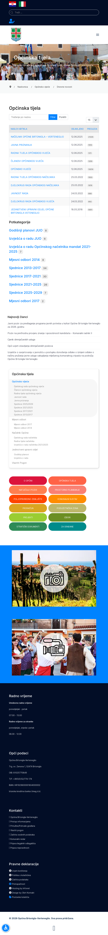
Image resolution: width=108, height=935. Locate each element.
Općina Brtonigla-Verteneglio (23, 817)
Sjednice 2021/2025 (23, 407)
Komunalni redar (17, 839)
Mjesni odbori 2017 (24, 301)
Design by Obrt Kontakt (21, 892)
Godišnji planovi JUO (25, 230)
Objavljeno (77, 129)
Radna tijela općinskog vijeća (30, 153)
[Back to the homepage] (16, 35)
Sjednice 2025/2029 (23, 404)
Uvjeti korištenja (18, 871)
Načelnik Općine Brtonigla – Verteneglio (37, 136)
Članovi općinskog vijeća (27, 161)
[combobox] (54, 12)
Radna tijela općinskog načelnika (33, 177)
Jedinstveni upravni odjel (25, 449)
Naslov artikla (19, 129)
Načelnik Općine (20, 432)
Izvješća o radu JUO (25, 238)
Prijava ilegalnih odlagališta (22, 843)
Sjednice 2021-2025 (25, 284)
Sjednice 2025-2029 (25, 293)
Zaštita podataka (18, 879)
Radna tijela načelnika (24, 441)
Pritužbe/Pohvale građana (22, 826)
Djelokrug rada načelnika (25, 437)
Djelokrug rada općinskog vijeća (32, 201)
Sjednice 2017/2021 (23, 411)
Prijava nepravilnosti (19, 848)
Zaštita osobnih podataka (22, 834)
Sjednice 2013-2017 (25, 268)
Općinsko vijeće (21, 169)
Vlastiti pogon (16, 830)
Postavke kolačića (19, 897)
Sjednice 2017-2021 (25, 276)
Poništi (62, 117)
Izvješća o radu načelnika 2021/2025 (31, 444)
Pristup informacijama (19, 821)
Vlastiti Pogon (19, 462)
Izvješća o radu (21, 458)
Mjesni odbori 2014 (24, 260)
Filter (53, 117)
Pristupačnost (17, 884)
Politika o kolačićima (20, 875)
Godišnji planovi (21, 454)
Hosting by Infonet (19, 888)
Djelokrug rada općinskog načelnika (35, 185)
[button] (97, 35)
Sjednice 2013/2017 (23, 414)
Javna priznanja (21, 144)
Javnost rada (19, 193)
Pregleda (92, 129)
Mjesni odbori (19, 419)
